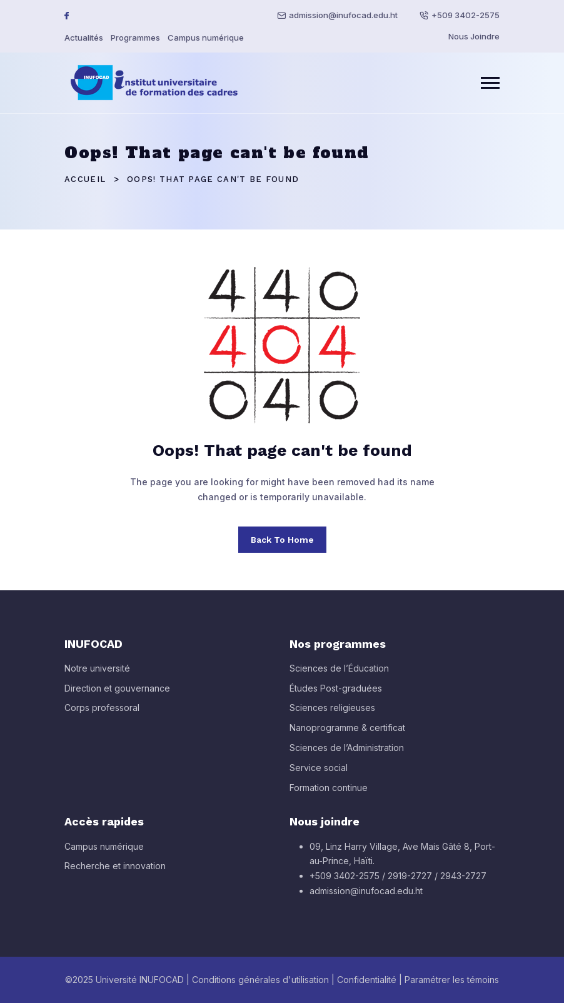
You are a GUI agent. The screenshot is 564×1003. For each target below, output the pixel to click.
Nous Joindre (474, 36)
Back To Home (282, 540)
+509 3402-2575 (465, 15)
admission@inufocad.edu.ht (343, 15)
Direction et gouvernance (117, 693)
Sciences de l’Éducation (339, 673)
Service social (319, 772)
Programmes (135, 38)
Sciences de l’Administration (347, 753)
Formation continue (329, 792)
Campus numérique (206, 38)
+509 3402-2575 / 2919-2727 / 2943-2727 (398, 881)
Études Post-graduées (336, 693)
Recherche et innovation (115, 871)
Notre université (97, 673)
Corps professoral (101, 713)
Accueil (85, 179)
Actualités (83, 38)
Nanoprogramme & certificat (347, 733)
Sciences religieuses (332, 713)
